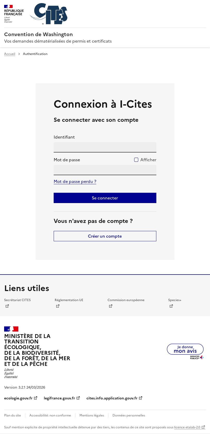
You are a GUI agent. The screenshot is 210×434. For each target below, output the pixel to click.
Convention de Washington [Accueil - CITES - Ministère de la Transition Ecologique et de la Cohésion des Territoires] (38, 34)
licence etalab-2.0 (187, 427)
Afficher (148, 160)
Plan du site (12, 415)
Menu (203, 6)
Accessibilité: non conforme (50, 415)
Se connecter (105, 198)
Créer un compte (105, 236)
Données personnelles (128, 415)
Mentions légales (91, 415)
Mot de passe (67, 160)
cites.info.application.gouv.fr (112, 398)
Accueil (9, 54)
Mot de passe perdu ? (75, 181)
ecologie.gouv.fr (18, 398)
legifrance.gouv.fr (59, 398)
